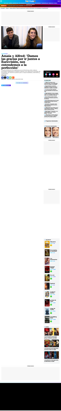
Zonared (27, 409)
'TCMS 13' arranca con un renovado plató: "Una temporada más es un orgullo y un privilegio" (50, 83)
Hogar (29, 408)
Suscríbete (51, 392)
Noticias (6, 3)
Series (10, 3)
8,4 (51, 278)
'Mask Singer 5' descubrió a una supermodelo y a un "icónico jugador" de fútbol (51, 112)
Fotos (32, 3)
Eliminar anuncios (31, 11)
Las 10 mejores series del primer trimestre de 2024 (50, 337)
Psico (32, 408)
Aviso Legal (9, 400)
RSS (44, 400)
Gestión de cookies (30, 400)
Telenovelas (44, 3)
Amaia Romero (48, 137)
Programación (23, 3)
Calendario (15, 389)
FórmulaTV (3, 8)
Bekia (7, 408)
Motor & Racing (22, 409)
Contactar (41, 400)
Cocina (25, 408)
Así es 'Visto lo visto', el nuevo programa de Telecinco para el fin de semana (51, 97)
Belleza (12, 408)
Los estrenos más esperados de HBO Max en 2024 (51, 360)
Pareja (16, 408)
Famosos (51, 3)
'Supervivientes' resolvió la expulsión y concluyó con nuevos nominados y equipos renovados (50, 87)
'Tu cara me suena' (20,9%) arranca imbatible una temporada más (51, 90)
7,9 (51, 321)
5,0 (51, 245)
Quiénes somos (3, 400)
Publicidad (36, 400)
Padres (19, 408)
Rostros (50, 388)
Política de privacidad (15, 400)
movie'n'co (28, 406)
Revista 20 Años (30, 4)
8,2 (51, 313)
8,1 (50, 286)
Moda (10, 408)
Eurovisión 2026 (39, 391)
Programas (38, 3)
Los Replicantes (9, 405)
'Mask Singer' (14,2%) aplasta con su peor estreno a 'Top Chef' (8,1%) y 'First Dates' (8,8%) (51, 115)
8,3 (51, 271)
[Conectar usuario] (60, 1)
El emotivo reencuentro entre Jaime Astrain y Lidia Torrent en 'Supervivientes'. (50, 105)
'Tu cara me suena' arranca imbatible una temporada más (16, 5)
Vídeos (29, 3)
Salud (22, 408)
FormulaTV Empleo (11, 406)
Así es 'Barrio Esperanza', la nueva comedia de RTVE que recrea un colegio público (51, 101)
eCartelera (17, 406)
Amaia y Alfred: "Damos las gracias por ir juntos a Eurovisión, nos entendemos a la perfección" (29, 8)
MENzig (7, 409)
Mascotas (35, 408)
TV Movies (15, 391)
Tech (14, 409)
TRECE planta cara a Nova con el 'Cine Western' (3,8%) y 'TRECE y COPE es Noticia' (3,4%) (51, 108)
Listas (14, 390)
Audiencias (15, 3)
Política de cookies (23, 400)
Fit (27, 408)
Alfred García (56, 137)
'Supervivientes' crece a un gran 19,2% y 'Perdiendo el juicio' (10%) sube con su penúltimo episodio (51, 94)
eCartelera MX (22, 406)
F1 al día (17, 409)
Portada (3, 388)
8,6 (51, 304)
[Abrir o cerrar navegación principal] (1, 1)
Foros (55, 3)
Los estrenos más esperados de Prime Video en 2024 (51, 349)
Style (10, 409)
